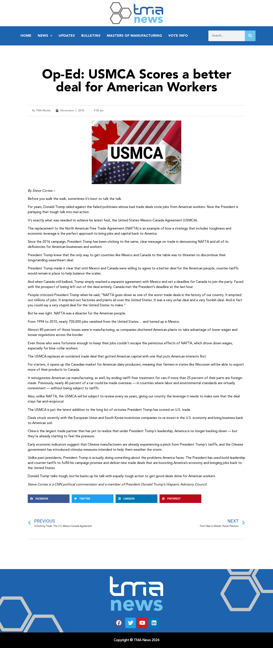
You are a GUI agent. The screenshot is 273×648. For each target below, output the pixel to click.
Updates (67, 36)
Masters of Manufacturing (134, 36)
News (45, 36)
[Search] (250, 36)
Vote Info (178, 36)
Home (25, 36)
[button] (49, 498)
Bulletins (90, 36)
